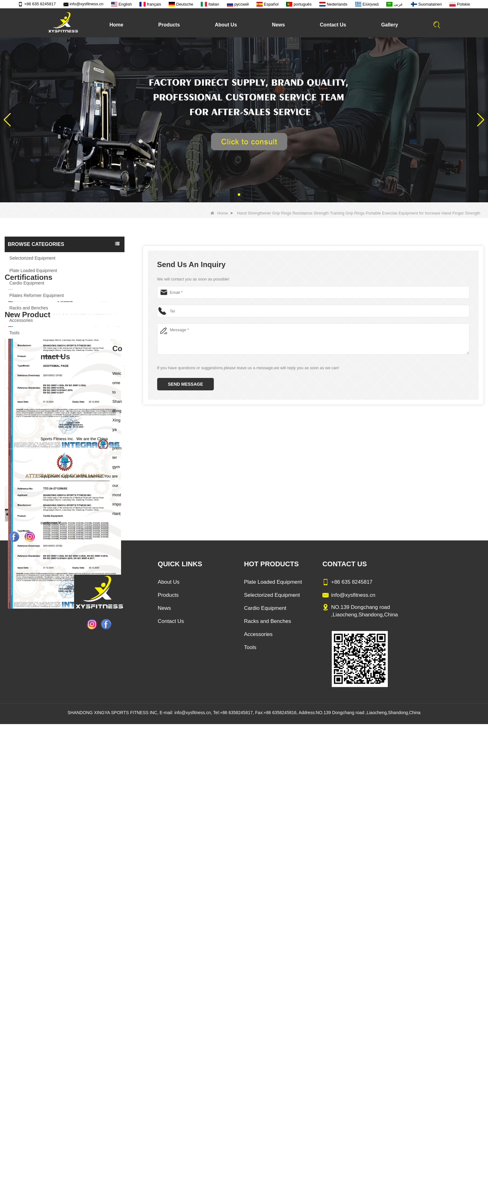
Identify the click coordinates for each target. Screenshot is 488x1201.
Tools (14, 332)
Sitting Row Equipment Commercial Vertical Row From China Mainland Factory (78, 717)
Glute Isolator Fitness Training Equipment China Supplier (78, 838)
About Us (226, 24)
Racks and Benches (28, 307)
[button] (239, 194)
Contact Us (333, 24)
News (278, 24)
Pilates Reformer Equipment (36, 295)
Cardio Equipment (26, 282)
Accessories (21, 320)
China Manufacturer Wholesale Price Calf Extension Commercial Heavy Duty (78, 798)
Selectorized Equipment (32, 258)
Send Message (185, 384)
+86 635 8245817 (37, 4)
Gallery (389, 24)
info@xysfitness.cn (83, 4)
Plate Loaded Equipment (33, 270)
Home (116, 24)
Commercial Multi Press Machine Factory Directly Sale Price (78, 757)
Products (169, 24)
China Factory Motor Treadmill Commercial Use (78, 879)
